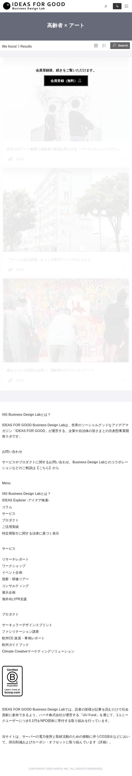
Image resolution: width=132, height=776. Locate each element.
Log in (106, 6)
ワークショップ (13, 566)
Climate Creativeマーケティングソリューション (38, 651)
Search (120, 45)
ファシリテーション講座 (20, 631)
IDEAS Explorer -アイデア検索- (26, 500)
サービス (8, 513)
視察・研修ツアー (15, 579)
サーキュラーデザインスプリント (27, 625)
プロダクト (10, 520)
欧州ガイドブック (15, 644)
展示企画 (8, 592)
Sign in (117, 6)
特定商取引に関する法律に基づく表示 (30, 533)
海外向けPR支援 (14, 599)
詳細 (102, 742)
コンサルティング (15, 586)
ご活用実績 (10, 527)
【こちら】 (44, 468)
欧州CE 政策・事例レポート (23, 638)
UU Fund (89, 715)
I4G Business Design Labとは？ (26, 493)
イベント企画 (12, 572)
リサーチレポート (15, 559)
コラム (7, 507)
